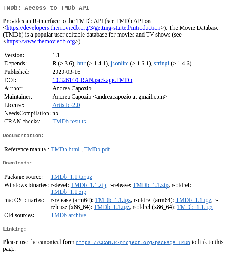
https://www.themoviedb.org (40, 43)
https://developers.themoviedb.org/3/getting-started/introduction (83, 29)
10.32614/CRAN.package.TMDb (92, 81)
